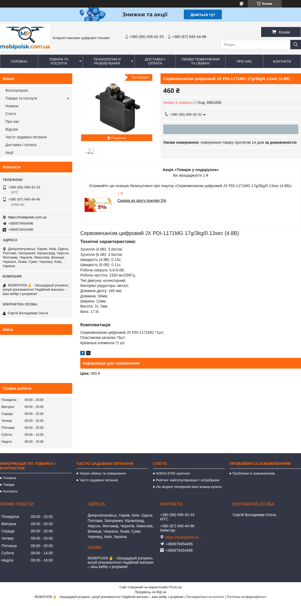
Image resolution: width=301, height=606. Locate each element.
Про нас (244, 61)
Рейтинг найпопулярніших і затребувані (188, 480)
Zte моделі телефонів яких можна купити (189, 487)
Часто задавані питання (26, 137)
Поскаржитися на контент (205, 597)
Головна (19, 61)
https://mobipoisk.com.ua (27, 217)
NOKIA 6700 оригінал (173, 473)
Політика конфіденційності (246, 597)
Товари (8, 485)
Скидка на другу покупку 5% (141, 200)
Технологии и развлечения (107, 61)
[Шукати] (295, 44)
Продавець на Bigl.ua (150, 592)
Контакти (282, 61)
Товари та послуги (58, 61)
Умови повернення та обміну (200, 61)
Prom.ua (175, 587)
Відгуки (11, 129)
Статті (10, 114)
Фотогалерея (16, 90)
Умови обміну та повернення (102, 473)
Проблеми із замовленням (254, 473)
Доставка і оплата (155, 61)
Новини (11, 106)
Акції (9, 152)
